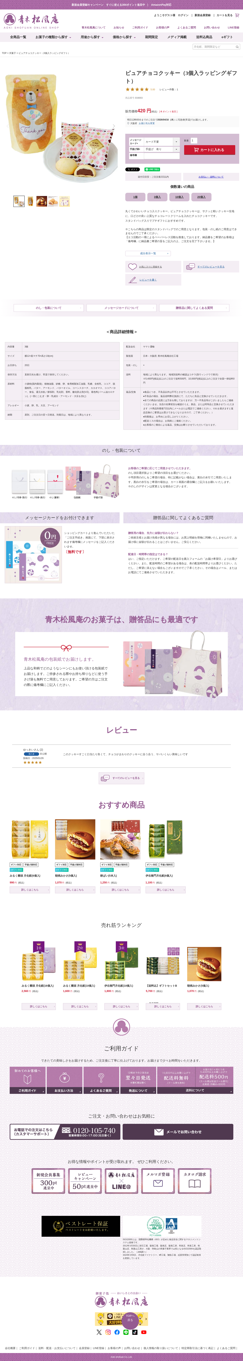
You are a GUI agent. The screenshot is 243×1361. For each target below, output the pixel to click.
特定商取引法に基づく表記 (197, 1348)
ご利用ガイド (140, 27)
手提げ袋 (135, 149)
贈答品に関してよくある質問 (194, 307)
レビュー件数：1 (151, 89)
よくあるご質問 (186, 27)
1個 (135, 196)
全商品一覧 (18, 37)
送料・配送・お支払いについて (57, 1348)
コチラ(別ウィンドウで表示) (203, 374)
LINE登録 (233, 27)
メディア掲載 (177, 37)
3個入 (157, 196)
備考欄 (133, 155)
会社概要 (10, 1348)
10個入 (179, 196)
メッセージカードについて (121, 307)
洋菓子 (12, 53)
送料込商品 (204, 37)
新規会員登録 (203, 15)
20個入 (201, 196)
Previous (7, 126)
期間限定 (151, 37)
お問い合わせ (212, 27)
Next (114, 126)
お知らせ (119, 27)
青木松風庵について (94, 27)
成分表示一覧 (148, 253)
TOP (4, 53)
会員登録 (84, 1348)
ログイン (183, 15)
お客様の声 (162, 27)
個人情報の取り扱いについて (161, 1348)
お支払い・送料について (211, 177)
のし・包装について (49, 307)
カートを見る (228, 15)
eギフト (227, 37)
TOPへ (130, 1318)
